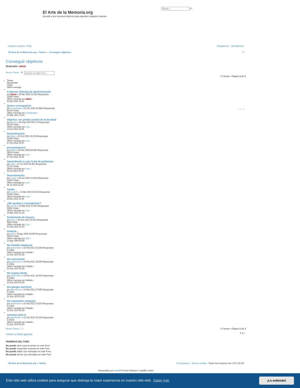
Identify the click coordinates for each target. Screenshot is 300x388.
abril (12, 234)
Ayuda (10, 189)
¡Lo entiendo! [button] (276, 380)
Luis (27, 127)
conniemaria (16, 108)
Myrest (13, 122)
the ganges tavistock (19, 287)
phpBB (117, 370)
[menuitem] (28, 46)
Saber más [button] (161, 380)
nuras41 (14, 192)
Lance (13, 178)
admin (22, 66)
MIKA (12, 150)
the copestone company (21, 301)
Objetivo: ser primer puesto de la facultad (31, 119)
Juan (12, 164)
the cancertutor (16, 259)
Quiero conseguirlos (19, 105)
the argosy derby (17, 273)
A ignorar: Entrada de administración (29, 91)
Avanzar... (13, 231)
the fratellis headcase (19, 245)
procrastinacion (16, 147)
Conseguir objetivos (24, 61)
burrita (13, 206)
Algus (13, 136)
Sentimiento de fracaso (20, 217)
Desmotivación (16, 133)
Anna (12, 220)
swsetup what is (16, 314)
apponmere (15, 248)
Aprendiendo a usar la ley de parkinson (30, 161)
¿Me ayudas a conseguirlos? (24, 203)
